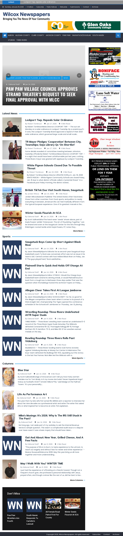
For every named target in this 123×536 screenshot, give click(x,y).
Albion (11, 35)
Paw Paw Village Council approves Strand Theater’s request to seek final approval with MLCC (42, 94)
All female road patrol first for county (53, 514)
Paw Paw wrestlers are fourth (13, 517)
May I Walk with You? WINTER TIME (41, 462)
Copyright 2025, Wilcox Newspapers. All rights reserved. (67, 534)
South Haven (98, 35)
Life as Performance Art (32, 393)
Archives (95, 7)
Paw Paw (67, 35)
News (66, 78)
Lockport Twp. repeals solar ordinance (39, 2)
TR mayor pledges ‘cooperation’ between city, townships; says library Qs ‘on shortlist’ (53, 143)
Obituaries (63, 7)
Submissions (75, 7)
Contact (86, 7)
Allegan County (22, 35)
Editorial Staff (14, 84)
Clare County (37, 35)
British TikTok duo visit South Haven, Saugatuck (54, 189)
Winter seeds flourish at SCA (43, 212)
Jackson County (53, 35)
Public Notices (52, 7)
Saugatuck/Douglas (81, 35)
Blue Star (23, 369)
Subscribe (40, 7)
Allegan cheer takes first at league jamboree (53, 289)
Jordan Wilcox (33, 193)
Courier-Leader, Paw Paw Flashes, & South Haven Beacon (33, 78)
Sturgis (11, 40)
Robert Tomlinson (35, 123)
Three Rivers (21, 40)
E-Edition (30, 7)
